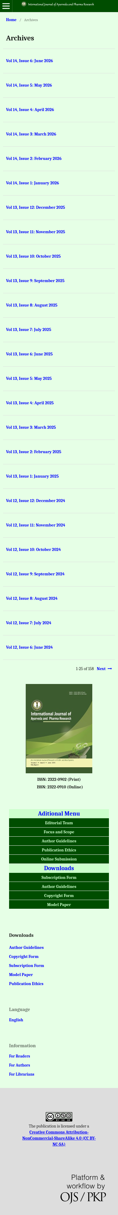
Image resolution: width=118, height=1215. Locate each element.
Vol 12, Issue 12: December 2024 (35, 500)
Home (11, 19)
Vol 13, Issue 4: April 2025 (30, 403)
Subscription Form (59, 877)
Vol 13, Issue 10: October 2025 (33, 256)
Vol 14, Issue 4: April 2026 (30, 109)
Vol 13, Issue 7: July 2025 (28, 329)
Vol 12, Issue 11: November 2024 (35, 525)
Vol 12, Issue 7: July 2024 (28, 622)
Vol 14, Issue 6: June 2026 (29, 60)
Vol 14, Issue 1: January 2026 (32, 183)
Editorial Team (59, 822)
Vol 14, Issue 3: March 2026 (31, 134)
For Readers (19, 1056)
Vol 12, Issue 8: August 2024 (31, 598)
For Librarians (21, 1074)
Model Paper (59, 904)
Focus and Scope (59, 832)
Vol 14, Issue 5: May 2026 (29, 85)
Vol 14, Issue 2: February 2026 (34, 158)
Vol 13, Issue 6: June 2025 (29, 354)
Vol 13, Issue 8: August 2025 (31, 305)
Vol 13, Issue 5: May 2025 (29, 378)
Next (101, 668)
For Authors (19, 1065)
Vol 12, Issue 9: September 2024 (35, 574)
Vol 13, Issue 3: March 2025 (31, 427)
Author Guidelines (59, 841)
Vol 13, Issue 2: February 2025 (33, 451)
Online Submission (59, 859)
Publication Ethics (59, 850)
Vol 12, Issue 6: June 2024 (29, 647)
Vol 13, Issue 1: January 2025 (32, 476)
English (16, 1020)
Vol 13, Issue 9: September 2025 (35, 280)
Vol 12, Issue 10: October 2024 (33, 549)
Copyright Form (59, 895)
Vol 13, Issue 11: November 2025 (35, 231)
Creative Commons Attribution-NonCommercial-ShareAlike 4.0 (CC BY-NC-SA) (59, 1138)
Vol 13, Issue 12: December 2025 (35, 207)
